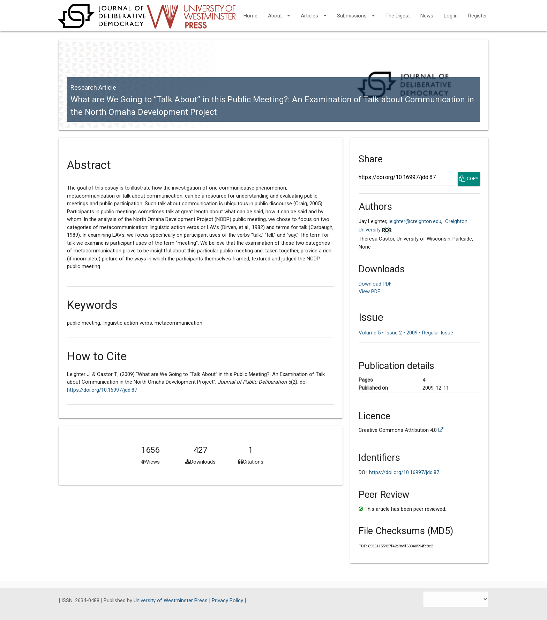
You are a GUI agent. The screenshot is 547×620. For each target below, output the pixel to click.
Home (250, 16)
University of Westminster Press (171, 600)
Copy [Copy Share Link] (468, 179)
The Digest (397, 16)
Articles (314, 11)
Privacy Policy (228, 600)
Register (477, 16)
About (279, 11)
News (426, 16)
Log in (451, 16)
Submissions (356, 11)
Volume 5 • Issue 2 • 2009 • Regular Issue (406, 333)
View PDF (369, 291)
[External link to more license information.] (440, 430)
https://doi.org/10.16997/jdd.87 (102, 390)
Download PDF (375, 284)
